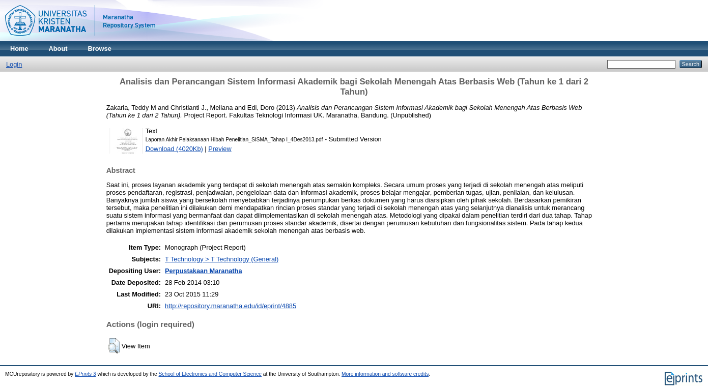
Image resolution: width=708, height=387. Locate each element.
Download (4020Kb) (174, 149)
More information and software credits (385, 374)
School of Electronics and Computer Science (210, 374)
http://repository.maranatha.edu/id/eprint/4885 (230, 306)
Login (14, 64)
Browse (99, 48)
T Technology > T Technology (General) (221, 259)
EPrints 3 (85, 374)
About (58, 48)
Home (19, 48)
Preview (220, 149)
